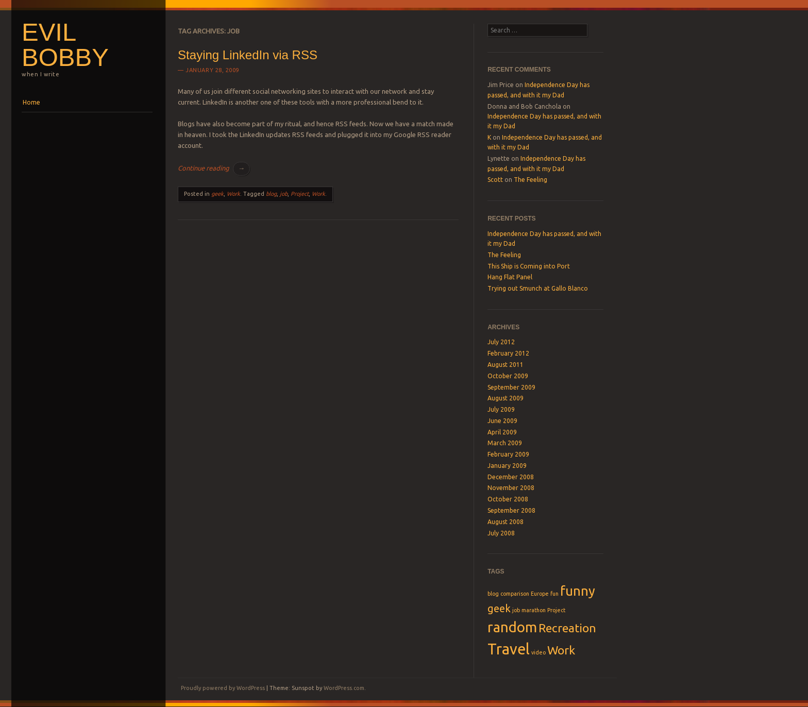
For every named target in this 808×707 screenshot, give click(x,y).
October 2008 (507, 499)
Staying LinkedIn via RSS (247, 55)
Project (300, 194)
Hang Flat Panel (509, 277)
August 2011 (505, 364)
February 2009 (508, 454)
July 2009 (501, 409)
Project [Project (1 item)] (556, 610)
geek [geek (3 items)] (499, 608)
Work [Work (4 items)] (561, 649)
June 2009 (502, 420)
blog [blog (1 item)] (493, 594)
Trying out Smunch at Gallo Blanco (537, 288)
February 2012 (508, 353)
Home (31, 102)
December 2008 (510, 477)
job (284, 194)
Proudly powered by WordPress (223, 688)
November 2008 (510, 487)
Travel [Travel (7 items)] (508, 649)
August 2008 (505, 521)
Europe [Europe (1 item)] (540, 594)
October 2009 (507, 376)
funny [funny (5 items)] (577, 590)
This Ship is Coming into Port (528, 266)
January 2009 (507, 465)
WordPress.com (344, 688)
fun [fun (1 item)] (554, 594)
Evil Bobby (65, 44)
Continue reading (214, 168)
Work (233, 194)
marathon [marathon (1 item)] (533, 610)
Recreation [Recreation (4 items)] (567, 627)
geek (217, 194)
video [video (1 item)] (538, 652)
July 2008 (501, 533)
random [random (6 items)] (512, 627)
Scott (495, 179)
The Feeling (530, 179)
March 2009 (504, 443)
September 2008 (511, 510)
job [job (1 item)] (516, 610)
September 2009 (511, 387)
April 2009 (502, 432)
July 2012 (501, 342)
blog (271, 194)
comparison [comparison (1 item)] (514, 594)
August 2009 (505, 398)
